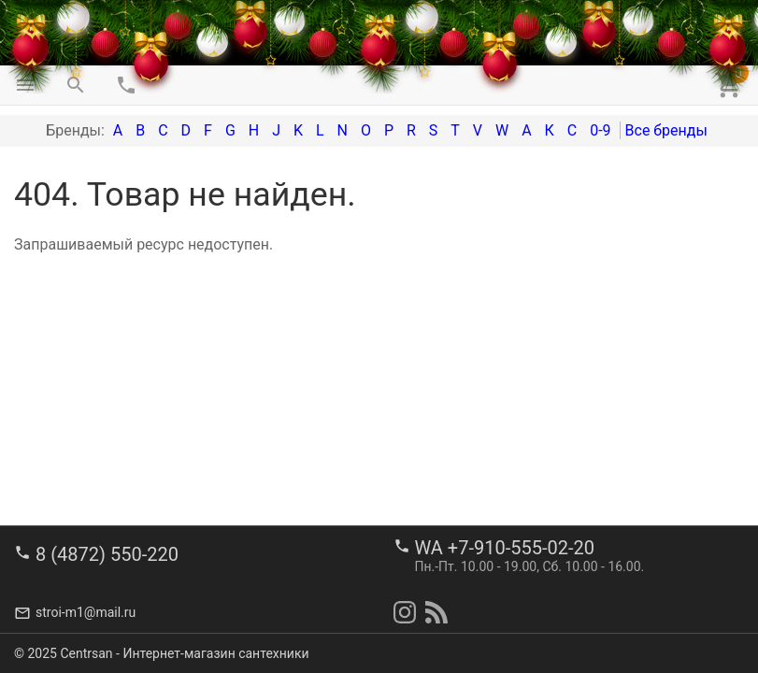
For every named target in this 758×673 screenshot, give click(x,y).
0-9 (600, 130)
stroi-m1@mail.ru (86, 612)
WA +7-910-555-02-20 (504, 548)
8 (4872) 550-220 (107, 554)
